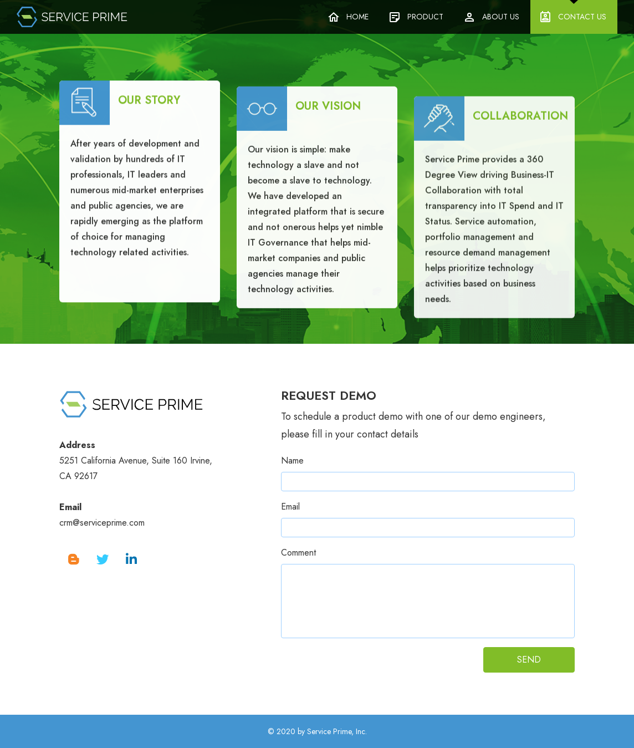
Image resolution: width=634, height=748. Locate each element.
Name (292, 460)
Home (357, 16)
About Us (500, 16)
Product (425, 16)
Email (290, 506)
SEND (529, 659)
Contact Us (582, 16)
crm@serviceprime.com (102, 522)
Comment (298, 552)
